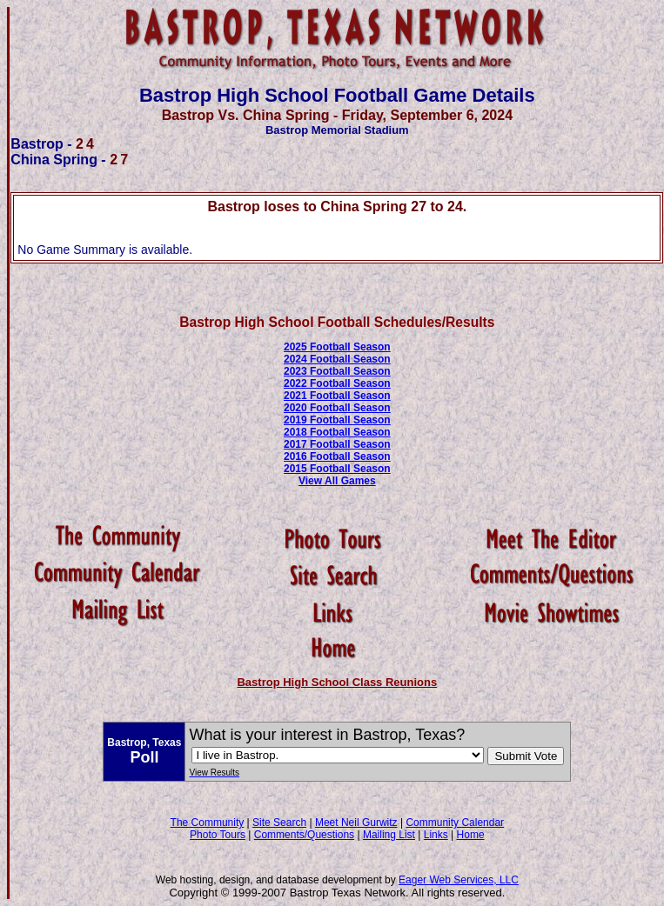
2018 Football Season (337, 432)
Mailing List (389, 835)
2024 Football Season (337, 359)
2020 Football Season (337, 408)
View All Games (337, 481)
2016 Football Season (337, 456)
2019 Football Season (337, 420)
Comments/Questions (304, 835)
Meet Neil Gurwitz (356, 822)
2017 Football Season (337, 444)
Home (471, 835)
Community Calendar (455, 822)
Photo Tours (217, 835)
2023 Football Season (337, 371)
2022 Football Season (337, 383)
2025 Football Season (337, 347)
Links (436, 835)
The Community (208, 822)
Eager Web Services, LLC (459, 880)
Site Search (279, 822)
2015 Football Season (337, 469)
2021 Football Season (337, 396)
